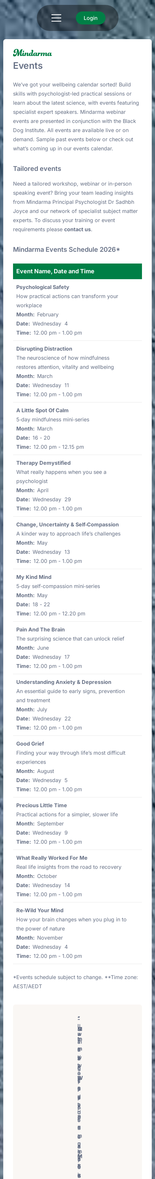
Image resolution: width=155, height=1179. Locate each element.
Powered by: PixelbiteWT (116, 1171)
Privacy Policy (66, 1171)
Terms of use (29, 1171)
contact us (77, 229)
